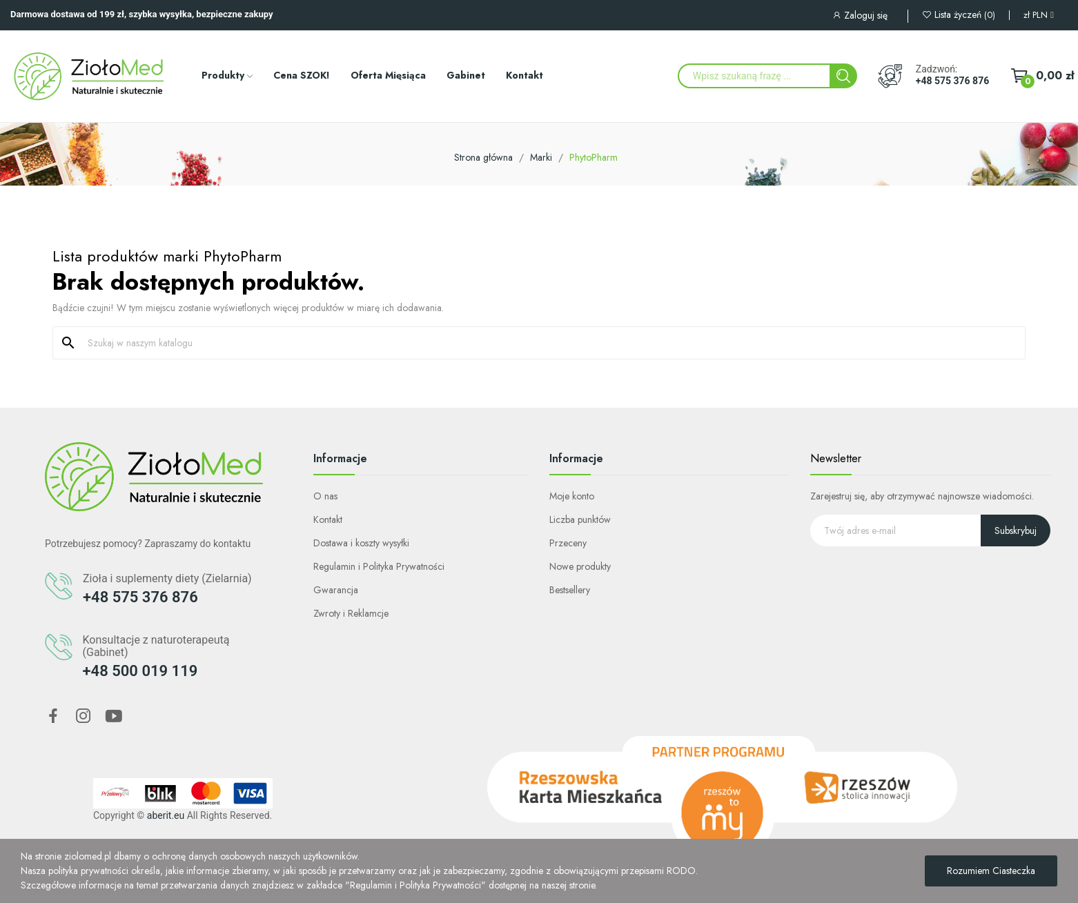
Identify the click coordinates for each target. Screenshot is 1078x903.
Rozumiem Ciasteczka (991, 870)
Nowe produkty (580, 566)
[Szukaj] (547, 343)
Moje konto (571, 496)
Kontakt (327, 519)
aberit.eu (165, 815)
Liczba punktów (580, 519)
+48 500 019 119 (140, 670)
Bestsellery (569, 590)
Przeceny (568, 543)
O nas (325, 496)
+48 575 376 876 (952, 81)
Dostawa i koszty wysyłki (361, 543)
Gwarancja (335, 590)
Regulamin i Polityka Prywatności (378, 566)
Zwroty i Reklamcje (351, 613)
